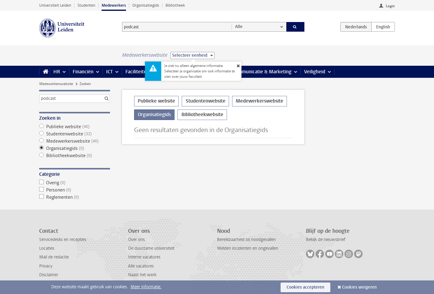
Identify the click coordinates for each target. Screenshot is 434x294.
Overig (74, 182)
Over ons (136, 239)
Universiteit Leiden (55, 5)
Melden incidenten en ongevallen (247, 248)
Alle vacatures (141, 266)
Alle (239, 27)
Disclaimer (48, 275)
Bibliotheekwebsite (74, 155)
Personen (74, 190)
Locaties (46, 248)
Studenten (86, 5)
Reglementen (74, 197)
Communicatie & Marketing (262, 71)
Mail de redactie (54, 257)
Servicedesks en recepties (62, 239)
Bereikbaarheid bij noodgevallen (246, 239)
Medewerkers (114, 5)
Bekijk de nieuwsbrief (325, 239)
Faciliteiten (137, 71)
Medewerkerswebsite (56, 83)
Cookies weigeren (359, 287)
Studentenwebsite (74, 134)
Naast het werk (142, 275)
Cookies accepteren (305, 287)
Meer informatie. (146, 287)
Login (390, 6)
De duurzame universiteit (151, 248)
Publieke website (74, 126)
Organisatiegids (145, 5)
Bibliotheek (175, 5)
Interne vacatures (144, 257)
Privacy (45, 266)
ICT (109, 71)
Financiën (83, 71)
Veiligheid (314, 71)
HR (56, 71)
